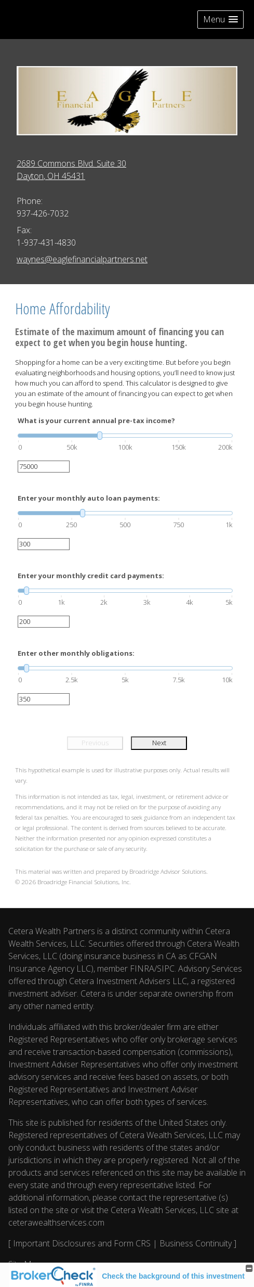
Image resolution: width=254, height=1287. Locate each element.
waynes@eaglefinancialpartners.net (82, 259)
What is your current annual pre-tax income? (96, 420)
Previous (95, 742)
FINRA (142, 968)
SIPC (166, 968)
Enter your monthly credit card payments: (91, 575)
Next (159, 742)
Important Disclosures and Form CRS (82, 1243)
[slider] (125, 436)
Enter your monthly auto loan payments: (89, 498)
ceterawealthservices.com (56, 1222)
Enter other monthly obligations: (76, 653)
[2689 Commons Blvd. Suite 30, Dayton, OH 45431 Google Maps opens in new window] (71, 169)
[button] (220, 19)
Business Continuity (195, 1243)
